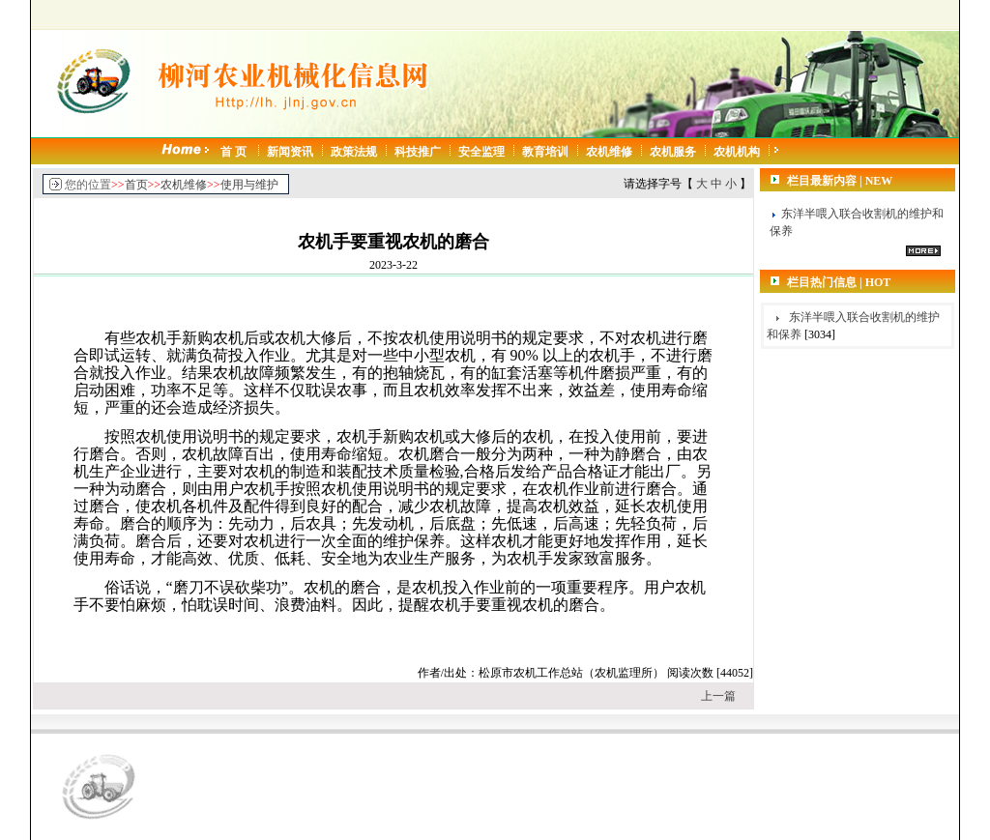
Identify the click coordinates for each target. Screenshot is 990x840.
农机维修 (183, 184)
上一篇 (718, 696)
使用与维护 (249, 184)
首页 (136, 184)
